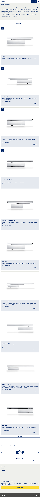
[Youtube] (38, 495)
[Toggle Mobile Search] (32, 1)
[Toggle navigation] (38, 1)
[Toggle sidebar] (35, 1)
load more (20, 436)
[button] (1, 452)
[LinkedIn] (36, 495)
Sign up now (20, 487)
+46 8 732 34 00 (7, 470)
